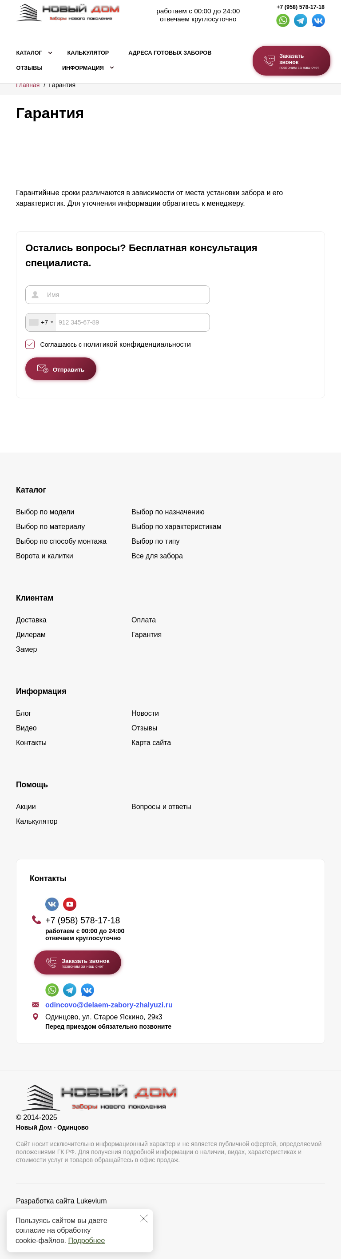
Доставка (31, 620)
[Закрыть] (144, 1218)
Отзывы (29, 68)
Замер (26, 649)
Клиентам (34, 597)
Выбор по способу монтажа (61, 541)
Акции (26, 806)
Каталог (29, 53)
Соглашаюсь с (115, 344)
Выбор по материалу (50, 526)
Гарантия (146, 634)
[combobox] (41, 322)
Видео (26, 728)
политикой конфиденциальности (137, 344)
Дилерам (31, 634)
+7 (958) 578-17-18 (301, 7)
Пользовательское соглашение (67, 1223)
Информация (83, 68)
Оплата (143, 620)
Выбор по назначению (168, 512)
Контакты (31, 742)
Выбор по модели (45, 512)
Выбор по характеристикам (176, 526)
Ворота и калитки (44, 556)
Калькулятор (88, 53)
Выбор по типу (155, 541)
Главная (28, 84)
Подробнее (86, 1240)
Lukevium (91, 1201)
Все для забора (157, 556)
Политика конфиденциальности (68, 1213)
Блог (24, 713)
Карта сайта (151, 742)
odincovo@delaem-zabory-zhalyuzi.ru (109, 1005)
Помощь (32, 784)
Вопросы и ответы (161, 806)
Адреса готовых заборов (169, 53)
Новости (145, 713)
